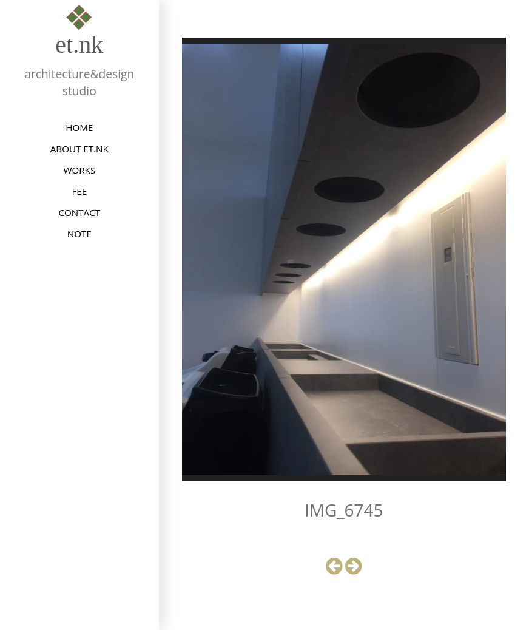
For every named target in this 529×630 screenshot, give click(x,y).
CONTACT (79, 212)
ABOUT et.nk (79, 149)
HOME (79, 127)
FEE (79, 191)
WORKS (79, 170)
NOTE (79, 234)
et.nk (79, 44)
